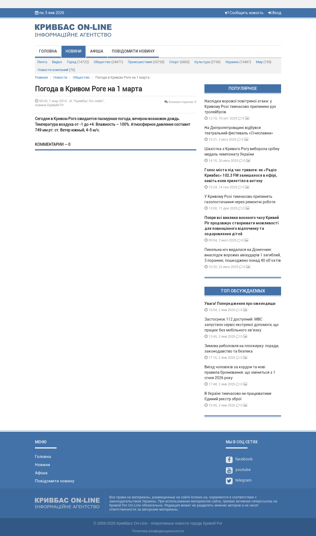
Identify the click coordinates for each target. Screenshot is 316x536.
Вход (274, 13)
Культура (207, 62)
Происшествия (146, 62)
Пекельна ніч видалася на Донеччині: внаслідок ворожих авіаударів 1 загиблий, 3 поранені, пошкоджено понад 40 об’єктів (242, 255)
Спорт (179, 62)
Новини (74, 51)
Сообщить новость (244, 13)
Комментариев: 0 (180, 101)
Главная (41, 77)
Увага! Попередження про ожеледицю (239, 303)
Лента (42, 62)
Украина (238, 62)
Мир (263, 62)
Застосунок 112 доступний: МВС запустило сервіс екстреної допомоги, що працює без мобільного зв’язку (241, 324)
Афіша (96, 51)
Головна (48, 51)
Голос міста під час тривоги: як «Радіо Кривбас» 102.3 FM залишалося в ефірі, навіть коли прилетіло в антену (240, 175)
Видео (57, 62)
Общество (108, 62)
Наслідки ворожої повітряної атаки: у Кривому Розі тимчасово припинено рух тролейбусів (240, 106)
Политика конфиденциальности (158, 531)
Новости (60, 77)
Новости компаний (56, 70)
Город (78, 62)
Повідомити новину (133, 51)
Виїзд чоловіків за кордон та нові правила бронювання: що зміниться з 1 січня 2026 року (239, 372)
